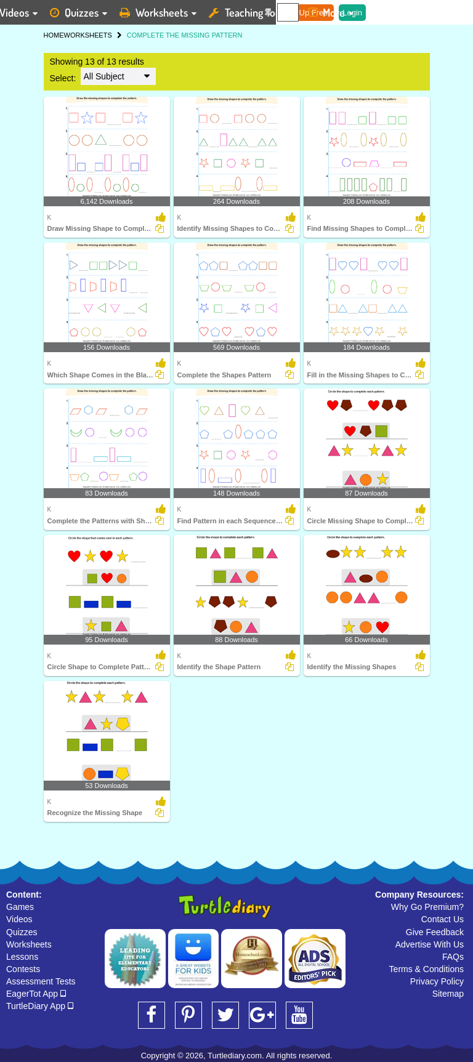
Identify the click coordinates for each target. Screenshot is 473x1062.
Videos (19, 919)
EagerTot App (36, 994)
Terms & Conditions (426, 969)
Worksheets (29, 944)
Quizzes (22, 932)
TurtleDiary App (39, 1006)
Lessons (22, 957)
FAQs (453, 957)
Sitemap (448, 994)
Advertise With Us (429, 944)
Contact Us (442, 919)
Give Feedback (435, 932)
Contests (23, 969)
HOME (54, 35)
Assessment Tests (41, 981)
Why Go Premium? (427, 907)
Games (20, 907)
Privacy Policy (437, 981)
